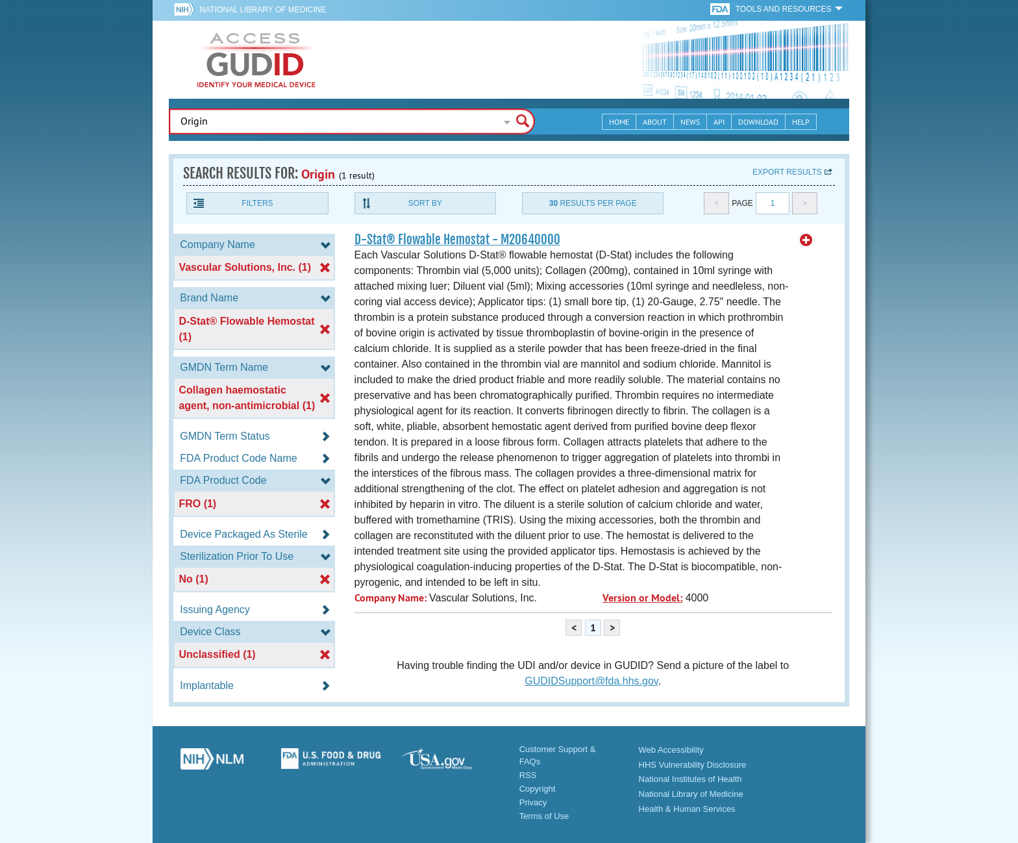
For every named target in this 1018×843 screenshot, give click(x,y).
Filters (257, 203)
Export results (787, 172)
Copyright (537, 789)
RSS (528, 775)
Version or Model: (642, 598)
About (655, 122)
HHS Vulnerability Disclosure (693, 765)
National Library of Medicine (262, 9)
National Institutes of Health (690, 779)
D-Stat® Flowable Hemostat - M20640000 (457, 239)
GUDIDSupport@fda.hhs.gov (591, 680)
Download (758, 122)
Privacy (533, 802)
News (690, 122)
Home (619, 122)
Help (801, 122)
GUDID (256, 60)
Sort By (425, 203)
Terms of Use (544, 816)
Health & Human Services (687, 809)
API (719, 122)
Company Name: (390, 598)
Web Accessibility (671, 750)
